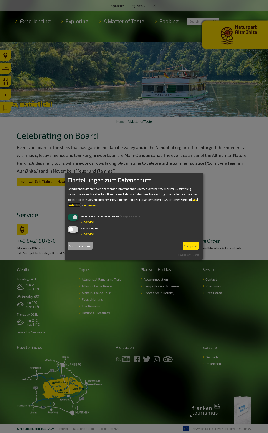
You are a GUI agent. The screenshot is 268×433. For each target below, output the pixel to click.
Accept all (191, 246)
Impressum (91, 205)
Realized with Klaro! (188, 254)
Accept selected (80, 246)
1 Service (87, 222)
